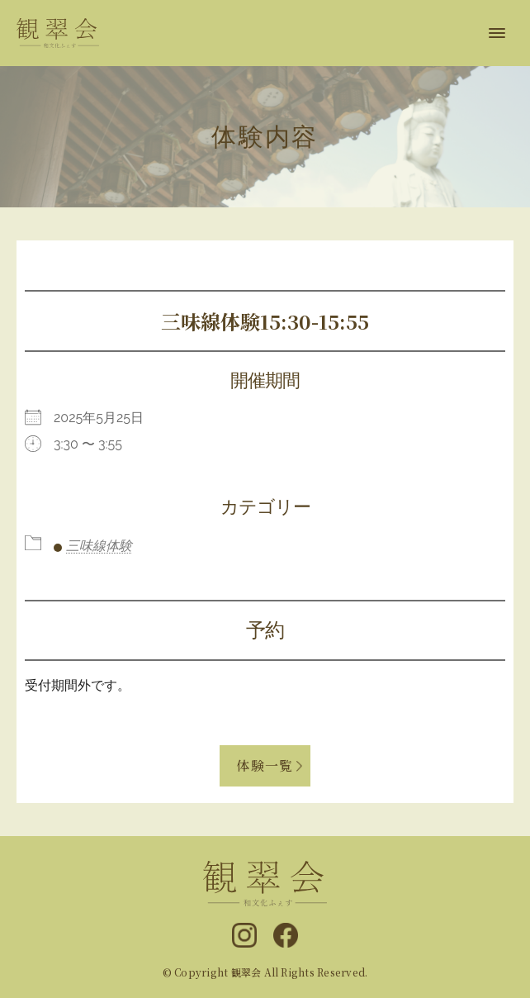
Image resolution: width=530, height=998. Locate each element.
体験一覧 (264, 765)
